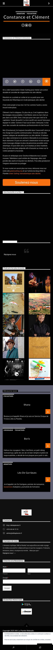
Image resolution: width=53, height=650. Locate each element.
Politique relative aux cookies (13, 641)
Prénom (5, 574)
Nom (5, 567)
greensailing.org (16, 171)
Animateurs (20, 13)
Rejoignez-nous (10, 242)
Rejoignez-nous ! (9, 553)
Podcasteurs (31, 13)
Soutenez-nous (26, 182)
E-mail (6, 578)
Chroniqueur (8, 430)
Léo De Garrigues (27, 472)
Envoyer (7, 588)
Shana (27, 404)
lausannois (8, 487)
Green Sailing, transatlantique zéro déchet (24, 173)
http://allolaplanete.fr (13, 525)
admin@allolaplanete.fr (14, 533)
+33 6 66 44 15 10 (12, 529)
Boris (27, 438)
